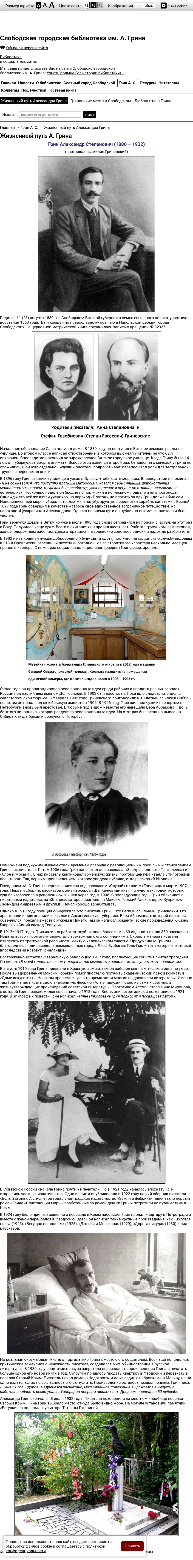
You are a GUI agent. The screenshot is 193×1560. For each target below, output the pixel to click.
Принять (132, 1546)
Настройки (178, 5)
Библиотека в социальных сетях (18, 59)
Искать (8, 114)
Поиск (89, 114)
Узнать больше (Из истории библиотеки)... (85, 73)
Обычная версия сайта (27, 48)
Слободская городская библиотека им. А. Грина (72, 38)
